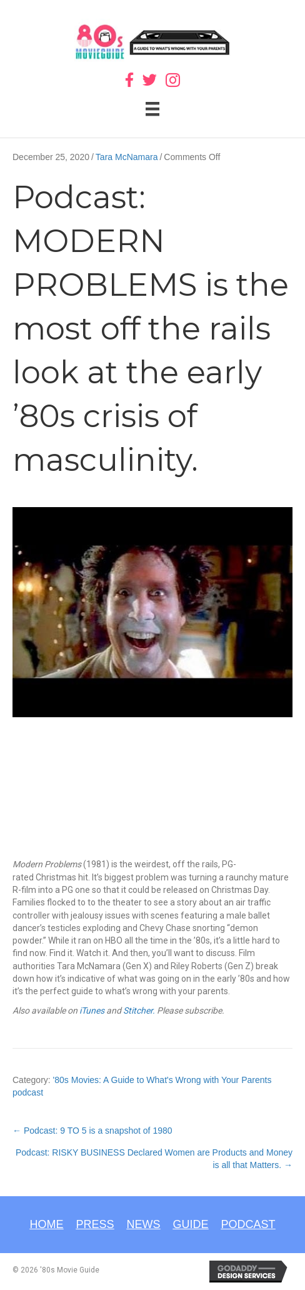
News (144, 1224)
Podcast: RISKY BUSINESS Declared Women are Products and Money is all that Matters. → (154, 1158)
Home (46, 1224)
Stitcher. (139, 1010)
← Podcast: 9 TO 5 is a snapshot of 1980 (92, 1131)
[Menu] (152, 108)
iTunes (91, 1010)
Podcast (248, 1224)
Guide (191, 1224)
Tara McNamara (127, 157)
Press (95, 1224)
